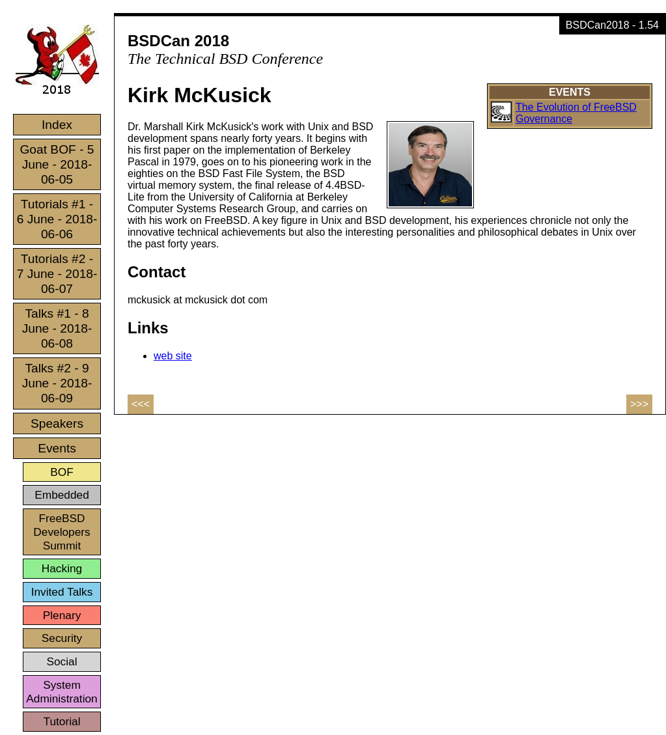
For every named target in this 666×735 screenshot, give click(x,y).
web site (173, 355)
